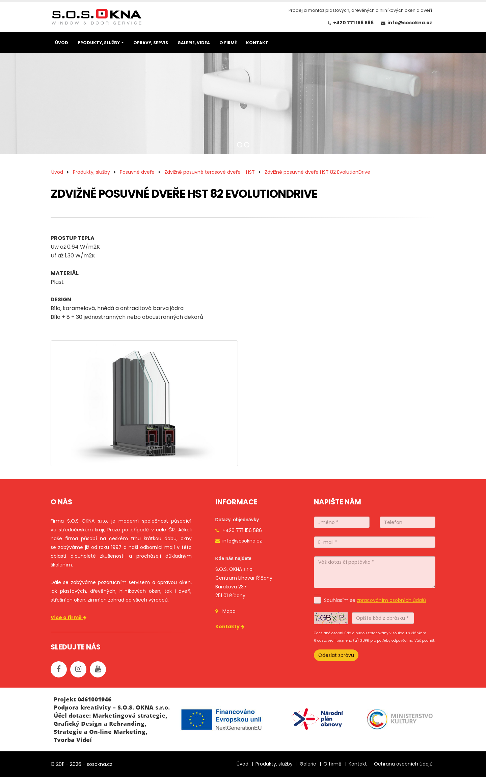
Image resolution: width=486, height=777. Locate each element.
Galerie (308, 763)
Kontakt (358, 763)
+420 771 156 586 (353, 22)
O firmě (332, 763)
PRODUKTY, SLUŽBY (99, 43)
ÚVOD (61, 43)
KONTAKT (257, 43)
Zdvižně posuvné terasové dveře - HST (209, 172)
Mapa (229, 611)
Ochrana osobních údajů (403, 763)
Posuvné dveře (137, 172)
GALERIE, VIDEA (194, 43)
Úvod (57, 172)
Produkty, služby (91, 172)
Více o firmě (69, 617)
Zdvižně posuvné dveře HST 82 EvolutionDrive (317, 172)
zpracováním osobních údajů (391, 600)
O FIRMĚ (228, 43)
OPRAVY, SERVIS (150, 43)
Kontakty (230, 626)
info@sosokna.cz (409, 22)
